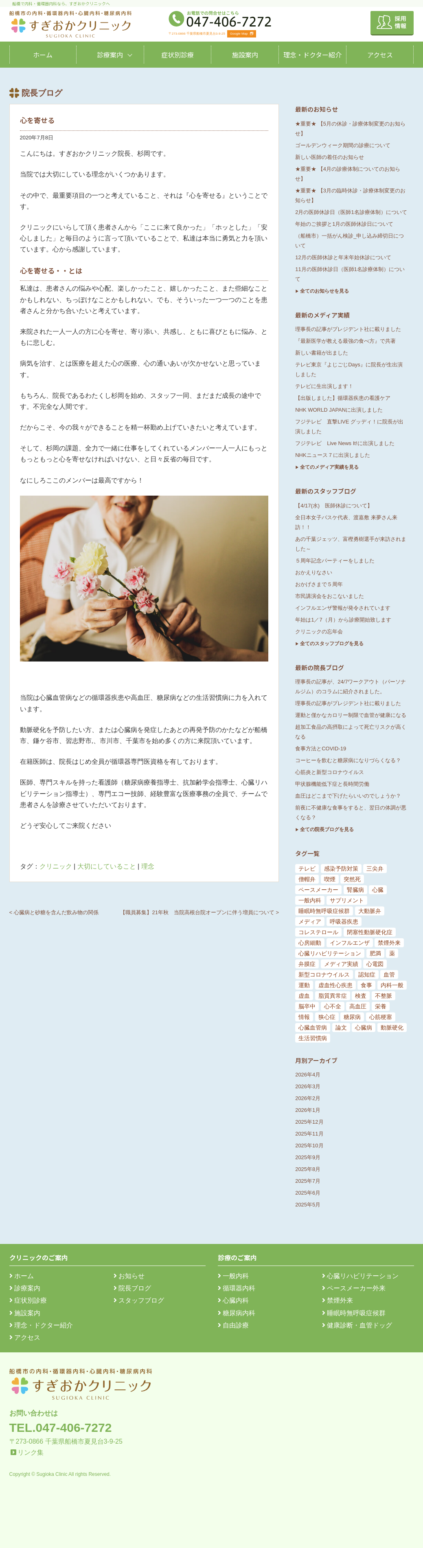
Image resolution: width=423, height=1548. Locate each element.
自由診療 (233, 1325)
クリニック (55, 866)
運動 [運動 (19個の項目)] (304, 985)
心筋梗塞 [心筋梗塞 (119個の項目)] (380, 1017)
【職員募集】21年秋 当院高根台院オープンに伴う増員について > (199, 912)
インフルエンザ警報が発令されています (342, 608)
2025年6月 (307, 1193)
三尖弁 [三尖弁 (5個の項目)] (375, 868)
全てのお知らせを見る (324, 291)
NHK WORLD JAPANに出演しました (339, 410)
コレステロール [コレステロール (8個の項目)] (318, 932)
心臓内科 (233, 1300)
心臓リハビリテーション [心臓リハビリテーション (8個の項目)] (329, 953)
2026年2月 (307, 1098)
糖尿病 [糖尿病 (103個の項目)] (352, 1017)
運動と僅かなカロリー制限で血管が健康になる (350, 715)
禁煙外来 (337, 1300)
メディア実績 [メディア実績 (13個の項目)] (341, 964)
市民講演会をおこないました (329, 596)
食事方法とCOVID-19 (320, 748)
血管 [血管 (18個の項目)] (389, 974)
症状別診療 (177, 55)
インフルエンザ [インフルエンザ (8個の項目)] (350, 942)
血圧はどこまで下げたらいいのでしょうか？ (348, 796)
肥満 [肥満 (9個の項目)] (375, 953)
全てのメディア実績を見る (329, 467)
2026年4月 (307, 1075)
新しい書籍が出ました (321, 353)
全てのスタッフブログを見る (332, 643)
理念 (147, 866)
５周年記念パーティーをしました (335, 561)
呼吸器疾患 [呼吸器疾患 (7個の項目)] (344, 921)
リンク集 (31, 1452)
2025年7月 (307, 1181)
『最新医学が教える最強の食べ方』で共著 (345, 341)
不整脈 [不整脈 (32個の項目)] (383, 995)
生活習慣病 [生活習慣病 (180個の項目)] (312, 1038)
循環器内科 (236, 1288)
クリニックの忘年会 (319, 631)
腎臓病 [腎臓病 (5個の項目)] (355, 889)
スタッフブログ (139, 1300)
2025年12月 (309, 1122)
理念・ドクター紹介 (312, 55)
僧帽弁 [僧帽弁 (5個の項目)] (307, 879)
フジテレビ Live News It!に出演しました (344, 443)
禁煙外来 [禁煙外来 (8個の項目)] (389, 942)
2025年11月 (309, 1134)
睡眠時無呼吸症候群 (354, 1313)
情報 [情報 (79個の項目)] (304, 1017)
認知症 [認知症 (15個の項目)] (366, 974)
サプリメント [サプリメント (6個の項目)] (347, 900)
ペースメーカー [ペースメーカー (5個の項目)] (318, 889)
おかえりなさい (313, 572)
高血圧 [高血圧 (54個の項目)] (357, 1006)
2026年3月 (307, 1086)
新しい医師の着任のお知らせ (329, 157)
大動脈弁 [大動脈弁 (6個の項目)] (369, 911)
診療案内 (110, 55)
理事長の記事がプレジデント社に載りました (348, 329)
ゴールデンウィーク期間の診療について (342, 145)
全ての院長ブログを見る (327, 829)
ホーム (43, 55)
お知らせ (129, 1275)
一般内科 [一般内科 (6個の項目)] (309, 900)
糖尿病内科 (236, 1313)
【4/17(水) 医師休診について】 (334, 506)
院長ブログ (132, 1288)
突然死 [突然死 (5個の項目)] (352, 879)
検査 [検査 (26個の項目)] (360, 995)
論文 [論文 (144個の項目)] (341, 1027)
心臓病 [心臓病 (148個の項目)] (363, 1027)
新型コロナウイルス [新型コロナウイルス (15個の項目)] (324, 974)
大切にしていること (106, 866)
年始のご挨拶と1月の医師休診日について (344, 224)
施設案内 (245, 55)
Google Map (241, 33)
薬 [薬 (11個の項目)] (392, 953)
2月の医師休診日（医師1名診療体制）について (351, 212)
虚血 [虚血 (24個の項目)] (304, 995)
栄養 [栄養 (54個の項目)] (380, 1006)
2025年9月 (307, 1157)
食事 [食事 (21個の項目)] (366, 985)
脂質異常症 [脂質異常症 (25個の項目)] (332, 995)
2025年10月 (309, 1145)
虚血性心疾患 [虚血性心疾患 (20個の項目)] (335, 985)
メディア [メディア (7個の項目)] (309, 921)
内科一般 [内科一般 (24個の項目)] (392, 985)
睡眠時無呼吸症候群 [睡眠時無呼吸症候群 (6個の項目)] (324, 911)
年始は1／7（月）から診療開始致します (343, 620)
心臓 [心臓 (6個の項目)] (378, 889)
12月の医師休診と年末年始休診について (343, 257)
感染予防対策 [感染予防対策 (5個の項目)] (341, 868)
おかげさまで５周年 (319, 584)
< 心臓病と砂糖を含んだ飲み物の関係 (54, 912)
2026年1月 (307, 1110)
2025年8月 (307, 1169)
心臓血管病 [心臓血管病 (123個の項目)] (312, 1027)
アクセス (380, 55)
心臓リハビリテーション (360, 1275)
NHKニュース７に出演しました (332, 455)
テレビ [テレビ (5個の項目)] (307, 868)
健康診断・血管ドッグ (357, 1325)
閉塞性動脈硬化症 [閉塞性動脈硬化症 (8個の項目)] (369, 932)
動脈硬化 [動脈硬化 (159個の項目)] (392, 1027)
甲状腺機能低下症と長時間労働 (332, 784)
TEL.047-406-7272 (60, 1427)
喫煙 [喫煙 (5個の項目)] (329, 879)
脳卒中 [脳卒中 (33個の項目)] (307, 1006)
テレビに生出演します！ (324, 386)
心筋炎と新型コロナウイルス (329, 772)
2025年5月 (307, 1205)
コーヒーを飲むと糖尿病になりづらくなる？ (348, 760)
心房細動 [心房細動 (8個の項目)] (309, 942)
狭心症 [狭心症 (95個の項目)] (326, 1017)
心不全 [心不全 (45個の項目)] (332, 1006)
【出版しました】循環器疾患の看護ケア (342, 398)
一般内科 (233, 1275)
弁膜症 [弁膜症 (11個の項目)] (307, 964)
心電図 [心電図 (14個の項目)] (375, 964)
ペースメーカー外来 (354, 1288)
